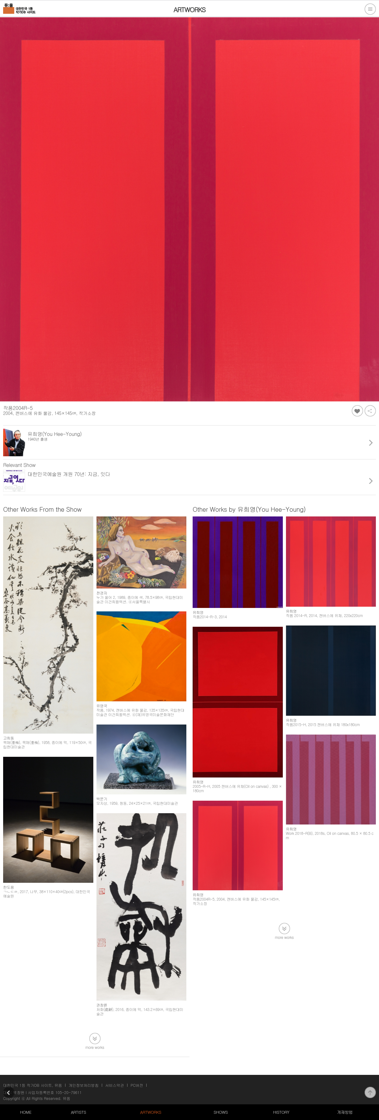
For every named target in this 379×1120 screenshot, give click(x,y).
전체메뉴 (370, 9)
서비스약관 (114, 1085)
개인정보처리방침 (84, 1085)
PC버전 (137, 1085)
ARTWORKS (150, 1112)
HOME (25, 1112)
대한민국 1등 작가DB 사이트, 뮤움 (32, 1085)
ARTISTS (78, 1112)
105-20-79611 (68, 1092)
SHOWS (221, 1112)
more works (95, 1046)
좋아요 (357, 410)
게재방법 (345, 1112)
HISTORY (281, 1112)
